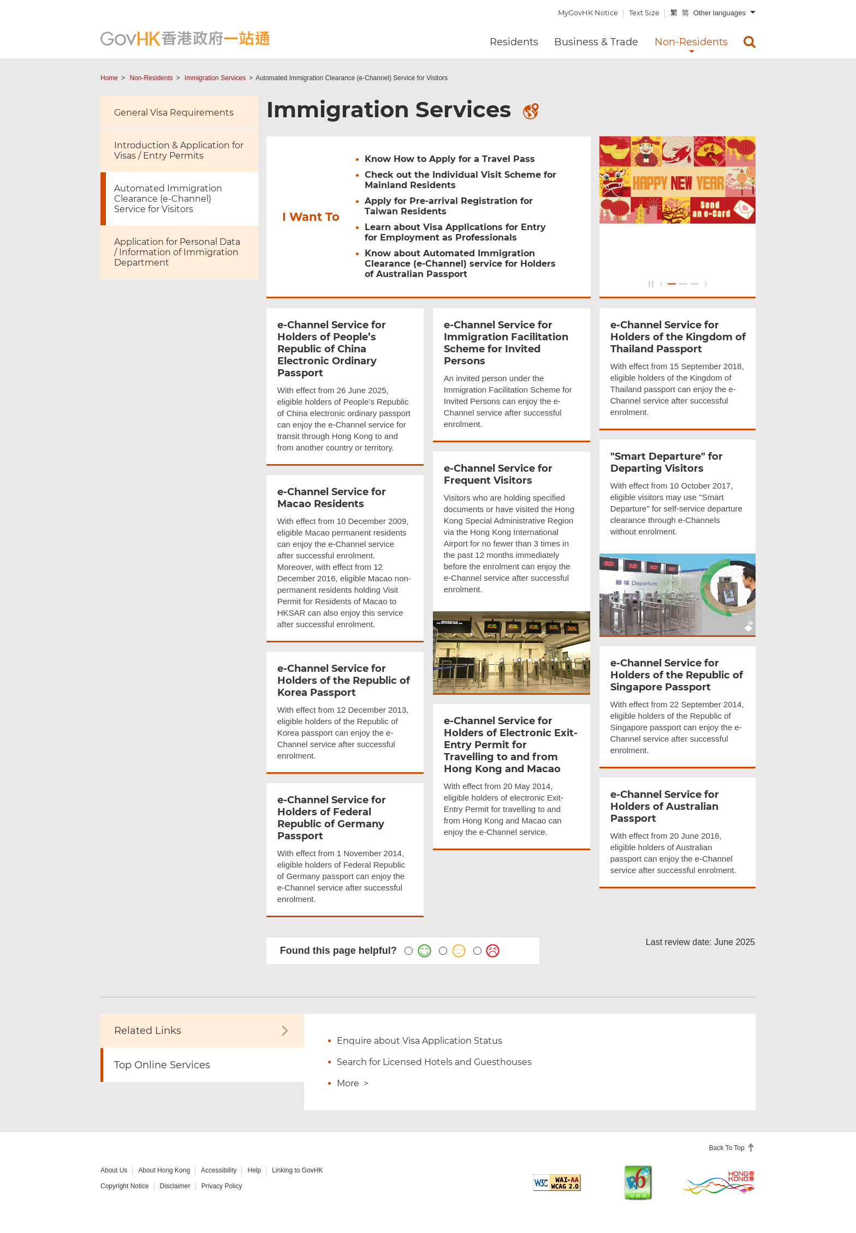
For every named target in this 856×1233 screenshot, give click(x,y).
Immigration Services (215, 78)
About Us (113, 1170)
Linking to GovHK (297, 1170)
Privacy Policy (221, 1186)
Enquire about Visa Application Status (419, 1041)
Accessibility (218, 1170)
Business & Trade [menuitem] (596, 42)
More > (352, 1083)
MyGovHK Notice (588, 12)
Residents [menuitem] (514, 42)
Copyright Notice (124, 1186)
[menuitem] (750, 42)
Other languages (719, 13)
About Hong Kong (164, 1170)
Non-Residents (151, 78)
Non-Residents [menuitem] (691, 42)
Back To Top (727, 1148)
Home (109, 78)
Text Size (644, 12)
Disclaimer (175, 1186)
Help (254, 1170)
